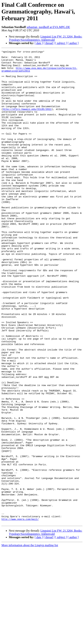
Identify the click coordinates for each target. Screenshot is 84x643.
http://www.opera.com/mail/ (20, 613)
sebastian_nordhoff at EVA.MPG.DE (48, 27)
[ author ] (73, 43)
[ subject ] (61, 43)
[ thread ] (49, 43)
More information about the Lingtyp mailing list (29, 639)
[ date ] (39, 43)
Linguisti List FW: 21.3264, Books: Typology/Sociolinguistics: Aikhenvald (45, 38)
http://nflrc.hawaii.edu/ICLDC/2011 (27, 121)
